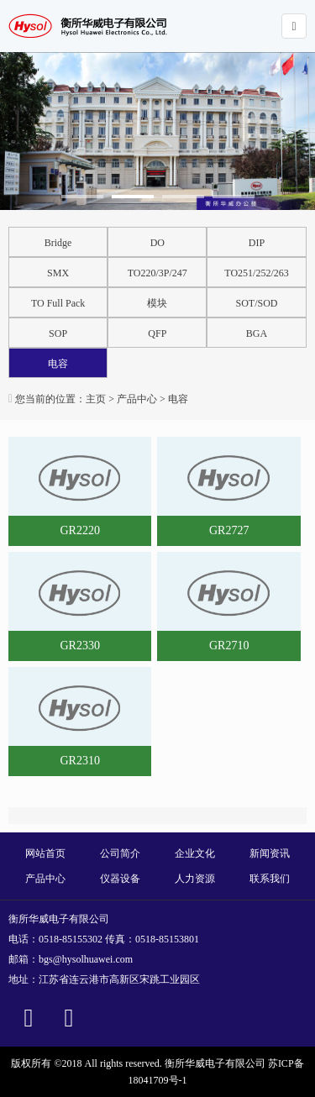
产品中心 (137, 399)
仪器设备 (120, 878)
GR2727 (229, 530)
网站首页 (45, 853)
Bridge (58, 243)
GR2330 (79, 645)
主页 (96, 399)
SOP (58, 333)
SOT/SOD (257, 303)
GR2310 (79, 760)
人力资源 (195, 878)
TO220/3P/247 (157, 273)
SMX (58, 273)
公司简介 (120, 853)
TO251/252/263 (256, 273)
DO (157, 243)
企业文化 (195, 853)
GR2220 (79, 530)
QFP (157, 333)
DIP (257, 243)
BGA (256, 333)
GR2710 (229, 645)
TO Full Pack (58, 303)
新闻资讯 (269, 853)
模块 (157, 303)
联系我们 (269, 878)
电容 (58, 364)
